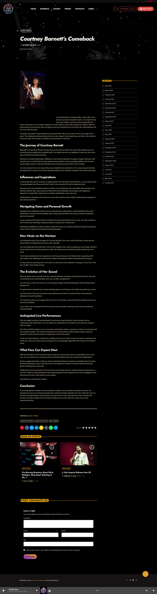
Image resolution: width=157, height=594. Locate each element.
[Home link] (8, 8)
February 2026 (110, 95)
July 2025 (108, 126)
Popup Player (145, 9)
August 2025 (109, 121)
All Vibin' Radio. (37, 581)
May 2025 (108, 134)
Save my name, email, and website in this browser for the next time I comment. (53, 550)
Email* (63, 531)
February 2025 (110, 139)
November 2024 (110, 152)
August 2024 (109, 165)
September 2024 (110, 161)
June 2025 (108, 130)
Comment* (27, 518)
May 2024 (108, 178)
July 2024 (108, 170)
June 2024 (108, 174)
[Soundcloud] (148, 1)
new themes (54, 421)
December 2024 (110, 148)
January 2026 (109, 99)
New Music (26, 31)
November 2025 (110, 108)
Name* (26, 531)
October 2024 (109, 156)
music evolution (41, 421)
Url (25, 540)
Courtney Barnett (27, 421)
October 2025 (109, 112)
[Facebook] (153, 1)
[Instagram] (150, 1)
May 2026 (108, 86)
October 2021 (109, 183)
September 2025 (110, 117)
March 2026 (109, 90)
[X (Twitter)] (145, 1)
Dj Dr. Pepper (33, 416)
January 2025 (109, 143)
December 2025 (110, 104)
